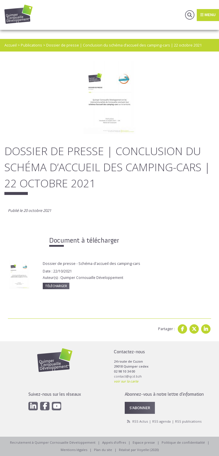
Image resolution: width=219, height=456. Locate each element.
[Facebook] (44, 406)
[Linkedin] (33, 406)
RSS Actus (140, 421)
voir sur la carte (126, 381)
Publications (31, 45)
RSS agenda (161, 421)
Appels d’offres (114, 442)
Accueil (10, 45)
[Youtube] (56, 406)
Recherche (189, 15)
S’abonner (139, 407)
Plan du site (103, 450)
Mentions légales (74, 450)
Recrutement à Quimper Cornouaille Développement (52, 442)
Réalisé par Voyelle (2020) (139, 450)
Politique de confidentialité (183, 442)
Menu (207, 15)
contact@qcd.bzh (128, 376)
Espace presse (144, 442)
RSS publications (188, 421)
